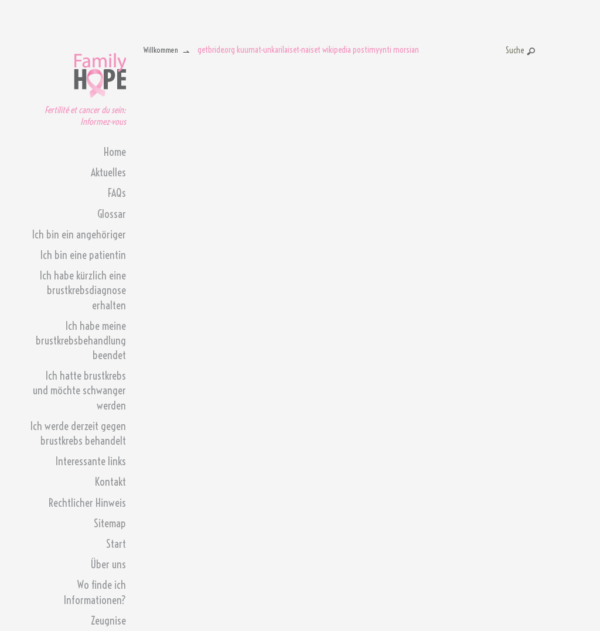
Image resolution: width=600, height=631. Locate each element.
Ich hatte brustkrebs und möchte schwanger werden (79, 390)
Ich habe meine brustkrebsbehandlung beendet (81, 340)
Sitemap (110, 523)
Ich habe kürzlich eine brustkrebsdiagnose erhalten (83, 290)
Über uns (108, 564)
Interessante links (91, 461)
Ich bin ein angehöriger (79, 234)
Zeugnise (108, 620)
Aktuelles (108, 172)
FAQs (117, 193)
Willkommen (161, 49)
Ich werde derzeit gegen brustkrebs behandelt (78, 433)
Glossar (111, 214)
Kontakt (110, 482)
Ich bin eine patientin (83, 255)
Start (116, 544)
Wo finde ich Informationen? (95, 592)
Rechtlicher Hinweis (87, 503)
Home (115, 152)
